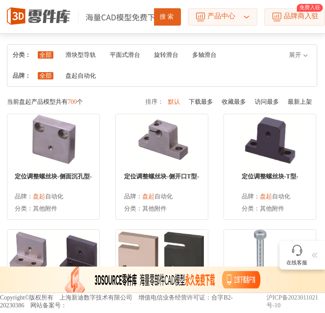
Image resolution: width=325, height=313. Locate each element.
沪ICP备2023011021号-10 (292, 301)
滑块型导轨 (81, 55)
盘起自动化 (81, 75)
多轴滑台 (204, 55)
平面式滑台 (125, 55)
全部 (45, 55)
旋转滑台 (166, 55)
